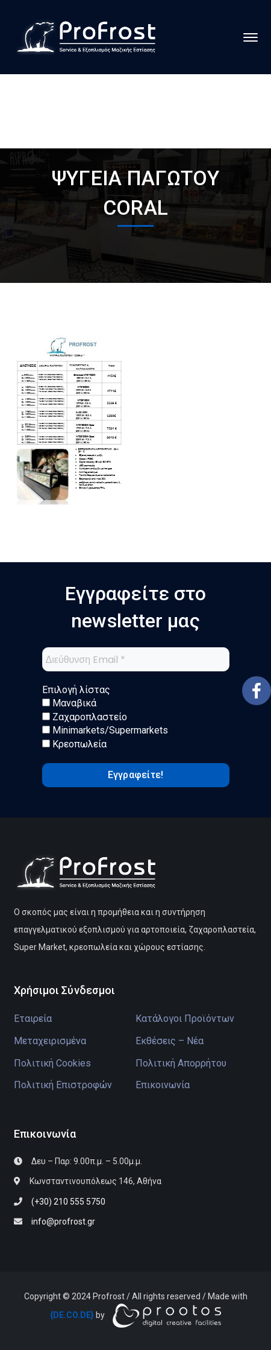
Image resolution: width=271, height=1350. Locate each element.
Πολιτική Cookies (52, 1063)
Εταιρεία (33, 1018)
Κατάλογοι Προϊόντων (185, 1018)
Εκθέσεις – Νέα (170, 1041)
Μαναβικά (69, 703)
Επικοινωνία (163, 1085)
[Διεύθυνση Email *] (135, 659)
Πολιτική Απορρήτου (181, 1063)
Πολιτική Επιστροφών (63, 1085)
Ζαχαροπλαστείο (84, 717)
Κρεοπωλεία (74, 744)
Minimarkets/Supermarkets (105, 730)
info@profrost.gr (63, 1221)
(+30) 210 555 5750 (68, 1201)
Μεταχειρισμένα (50, 1041)
